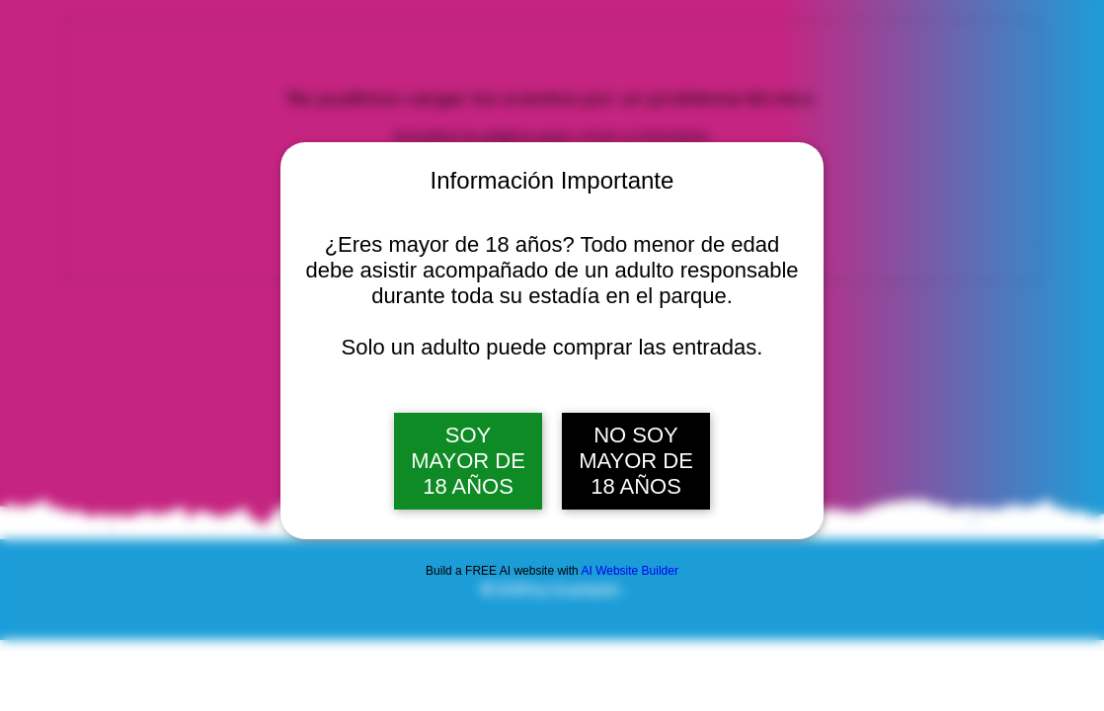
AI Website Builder (629, 571)
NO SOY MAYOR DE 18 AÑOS (636, 461)
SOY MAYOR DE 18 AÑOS (468, 461)
